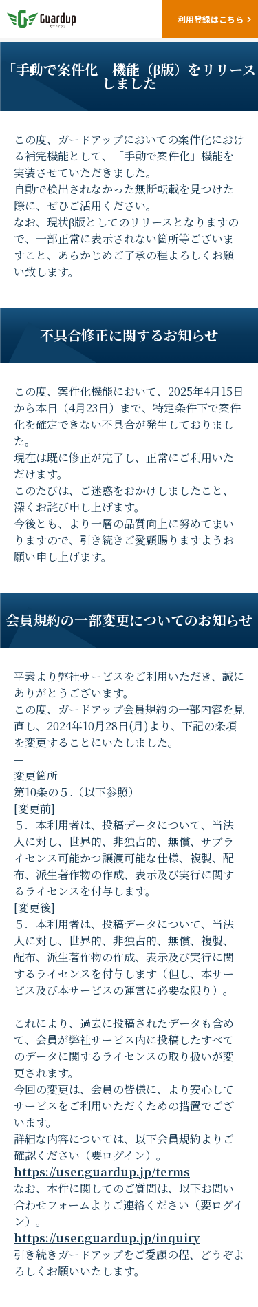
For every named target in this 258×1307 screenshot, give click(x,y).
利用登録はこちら (211, 19)
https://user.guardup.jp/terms (102, 1172)
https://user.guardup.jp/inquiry (107, 1238)
